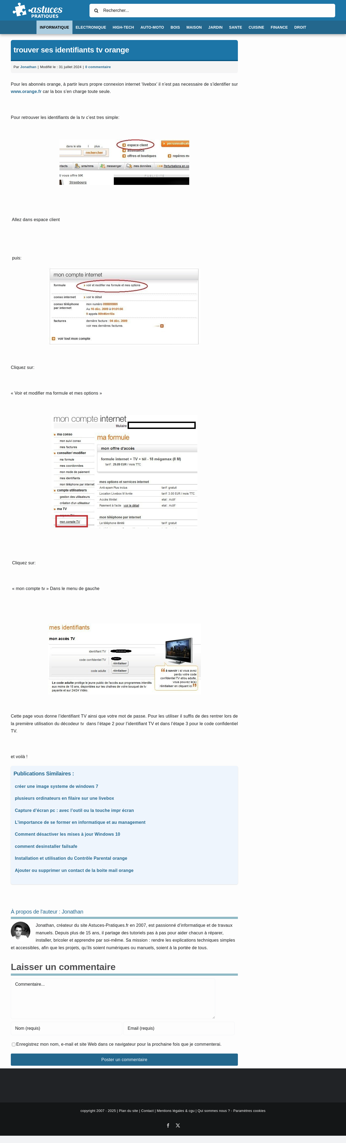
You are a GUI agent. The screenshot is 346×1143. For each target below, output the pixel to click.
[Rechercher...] (212, 10)
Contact (147, 1111)
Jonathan (28, 67)
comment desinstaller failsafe (46, 846)
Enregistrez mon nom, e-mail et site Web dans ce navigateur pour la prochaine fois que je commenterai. (118, 1044)
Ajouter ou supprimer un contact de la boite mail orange (74, 870)
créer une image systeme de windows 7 (56, 786)
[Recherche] (96, 10)
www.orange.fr (26, 91)
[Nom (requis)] (66, 1028)
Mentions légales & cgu (176, 1111)
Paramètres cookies (249, 1111)
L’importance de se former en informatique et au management (80, 822)
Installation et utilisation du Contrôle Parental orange (71, 858)
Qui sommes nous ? (214, 1111)
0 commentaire (98, 67)
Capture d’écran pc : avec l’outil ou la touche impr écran (74, 810)
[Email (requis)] (179, 1028)
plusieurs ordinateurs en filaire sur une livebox (64, 798)
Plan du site (128, 1111)
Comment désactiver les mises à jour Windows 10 (67, 834)
